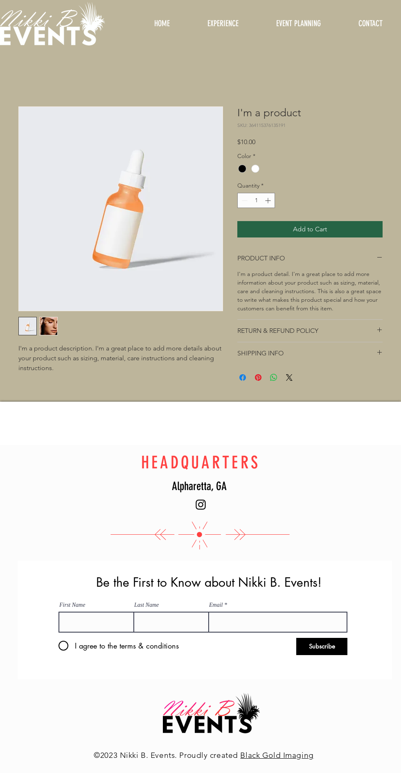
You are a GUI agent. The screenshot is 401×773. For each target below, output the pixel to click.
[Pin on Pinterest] (258, 377)
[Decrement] (244, 200)
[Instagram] (200, 504)
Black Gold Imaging (276, 755)
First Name (72, 605)
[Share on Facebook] (243, 377)
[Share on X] (289, 377)
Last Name (146, 605)
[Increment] (269, 200)
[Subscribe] (321, 646)
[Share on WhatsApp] (274, 377)
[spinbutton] (256, 200)
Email (216, 605)
